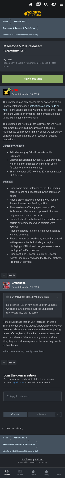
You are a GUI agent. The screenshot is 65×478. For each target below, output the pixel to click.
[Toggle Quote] (7, 296)
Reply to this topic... (19, 396)
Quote (12, 275)
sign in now (18, 382)
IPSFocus (39, 459)
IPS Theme (26, 459)
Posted (25, 94)
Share (15, 414)
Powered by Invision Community (32, 462)
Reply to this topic (32, 78)
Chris (9, 59)
